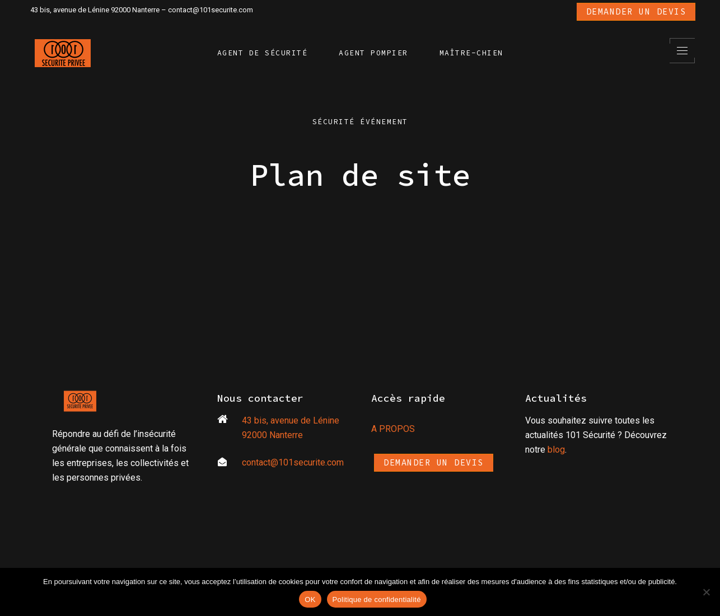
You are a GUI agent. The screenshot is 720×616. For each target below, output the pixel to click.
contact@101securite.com (210, 10)
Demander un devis (636, 11)
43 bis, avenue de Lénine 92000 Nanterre (95, 10)
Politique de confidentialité (377, 599)
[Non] (706, 592)
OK (310, 599)
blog (556, 449)
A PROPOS (393, 429)
